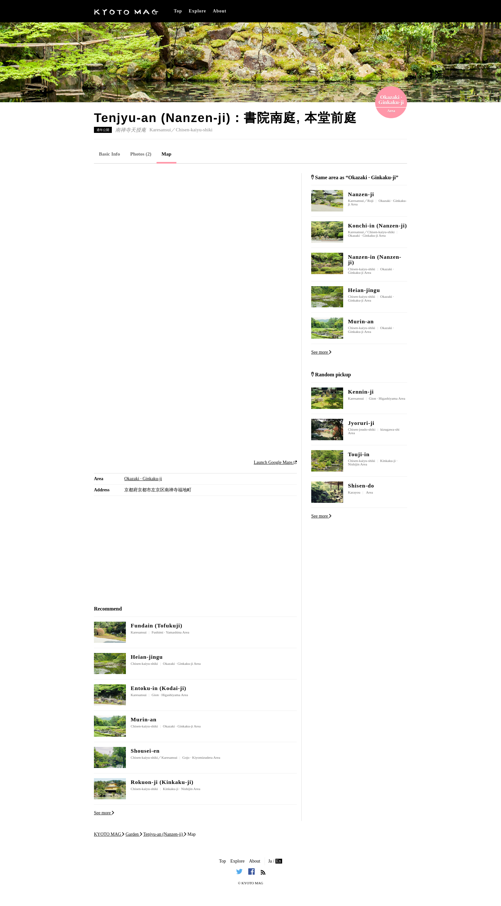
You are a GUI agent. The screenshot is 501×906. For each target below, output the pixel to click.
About (219, 11)
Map (167, 154)
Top (178, 11)
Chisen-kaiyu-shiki (194, 129)
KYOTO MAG (252, 883)
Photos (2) (140, 154)
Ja (270, 861)
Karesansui (160, 129)
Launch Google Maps (275, 462)
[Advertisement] (195, 218)
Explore (197, 11)
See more (104, 812)
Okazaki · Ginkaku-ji (143, 478)
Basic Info (109, 154)
